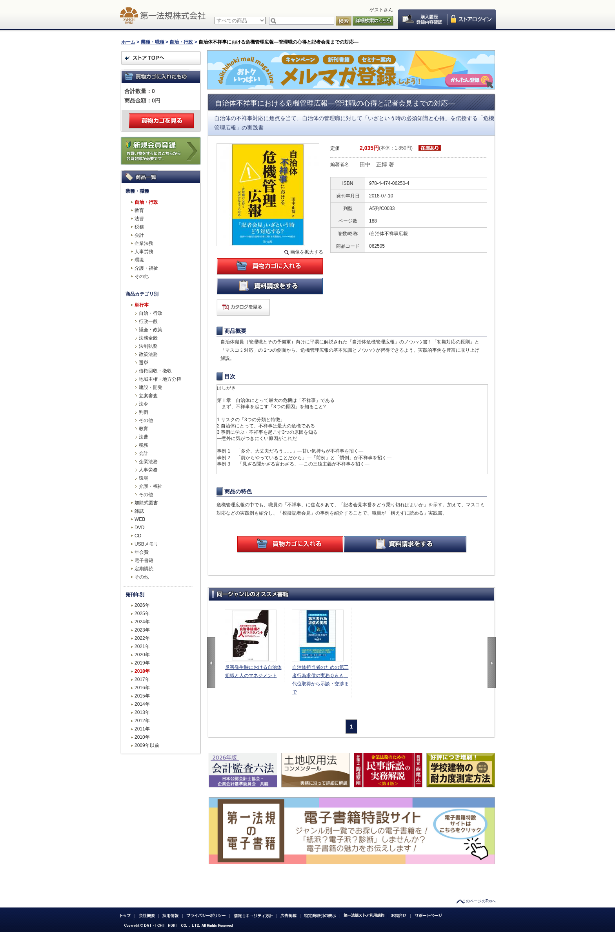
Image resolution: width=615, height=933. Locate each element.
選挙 (143, 362)
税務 (139, 227)
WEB (140, 519)
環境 (139, 260)
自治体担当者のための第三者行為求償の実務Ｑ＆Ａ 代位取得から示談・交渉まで (320, 680)
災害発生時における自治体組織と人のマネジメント (253, 671)
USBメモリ (146, 544)
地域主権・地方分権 (160, 379)
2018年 (142, 671)
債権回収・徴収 (155, 371)
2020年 (142, 654)
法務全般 (148, 338)
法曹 (139, 218)
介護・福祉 (146, 268)
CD (138, 536)
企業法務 (144, 243)
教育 (139, 210)
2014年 (142, 704)
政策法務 (148, 354)
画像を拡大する (306, 252)
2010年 (142, 737)
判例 (143, 412)
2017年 (142, 679)
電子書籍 (144, 560)
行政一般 (148, 321)
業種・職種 (152, 42)
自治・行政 (181, 42)
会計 (139, 235)
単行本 (142, 305)
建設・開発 (150, 387)
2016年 (142, 687)
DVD (139, 527)
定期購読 (144, 568)
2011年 (142, 729)
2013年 (142, 712)
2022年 (142, 638)
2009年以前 (147, 745)
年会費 (142, 552)
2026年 (142, 605)
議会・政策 (150, 329)
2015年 (142, 696)
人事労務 (144, 251)
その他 (142, 276)
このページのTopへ (479, 901)
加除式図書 (146, 503)
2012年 (142, 720)
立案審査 (148, 395)
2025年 (142, 613)
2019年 (142, 663)
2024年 (142, 621)
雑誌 (139, 511)
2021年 (142, 646)
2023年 (142, 630)
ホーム (128, 42)
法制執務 (148, 346)
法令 (143, 404)
